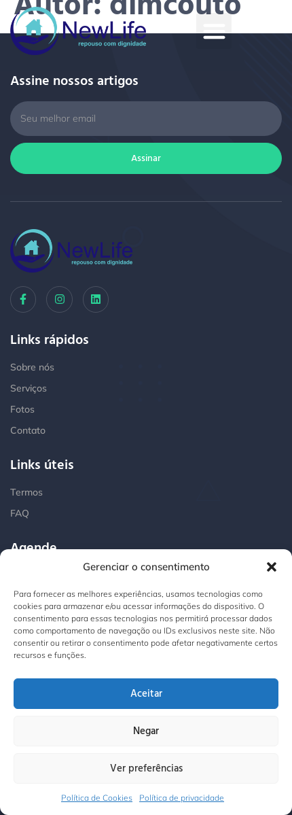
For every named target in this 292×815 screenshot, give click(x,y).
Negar (146, 731)
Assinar (146, 158)
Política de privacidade (181, 798)
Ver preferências (146, 768)
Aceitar (146, 694)
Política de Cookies (96, 798)
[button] (271, 567)
